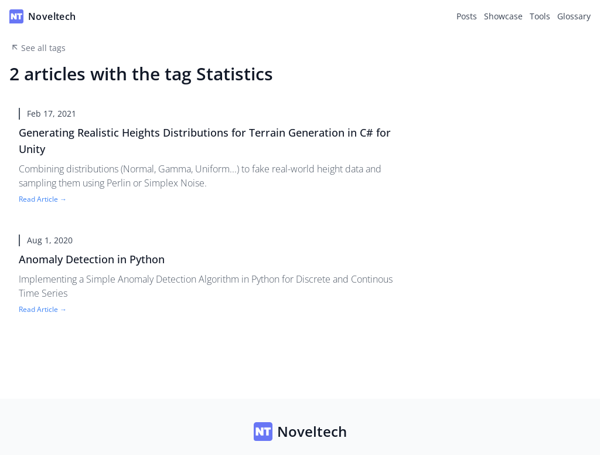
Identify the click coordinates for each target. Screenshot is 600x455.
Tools (540, 16)
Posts (466, 16)
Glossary (574, 16)
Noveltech (300, 431)
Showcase (503, 16)
